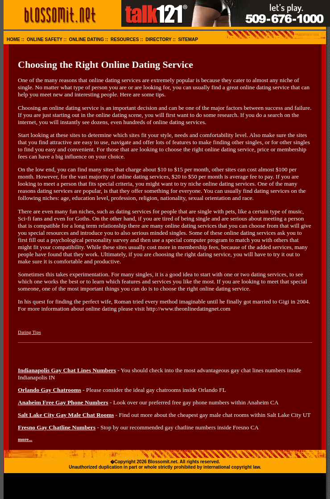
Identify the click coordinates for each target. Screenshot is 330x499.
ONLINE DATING (86, 39)
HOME (13, 39)
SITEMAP (188, 39)
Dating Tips (29, 332)
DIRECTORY (158, 39)
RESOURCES (125, 39)
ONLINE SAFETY (44, 39)
